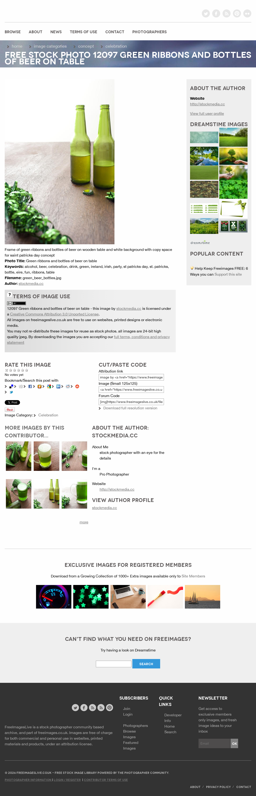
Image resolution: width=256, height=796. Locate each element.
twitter (206, 13)
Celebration (116, 46)
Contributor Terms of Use (106, 779)
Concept (86, 46)
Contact (114, 31)
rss (227, 13)
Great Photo (23, 370)
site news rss (92, 707)
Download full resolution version (130, 408)
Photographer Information (28, 779)
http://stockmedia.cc (117, 489)
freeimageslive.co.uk (31, 11)
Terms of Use (83, 31)
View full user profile (207, 113)
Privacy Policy (218, 786)
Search (170, 732)
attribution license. (77, 744)
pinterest (237, 13)
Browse (13, 31)
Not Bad (15, 370)
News (56, 31)
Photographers (149, 31)
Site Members (193, 576)
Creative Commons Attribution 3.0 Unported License (54, 314)
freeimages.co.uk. (53, 732)
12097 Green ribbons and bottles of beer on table (48, 308)
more (84, 522)
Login (128, 714)
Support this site (228, 274)
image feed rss (101, 707)
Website (30, 708)
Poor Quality (11, 370)
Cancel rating (7, 370)
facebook (216, 13)
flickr (247, 13)
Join (126, 708)
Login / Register (67, 779)
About (35, 31)
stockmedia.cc (31, 283)
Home (17, 46)
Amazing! (27, 370)
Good (19, 370)
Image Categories (50, 46)
